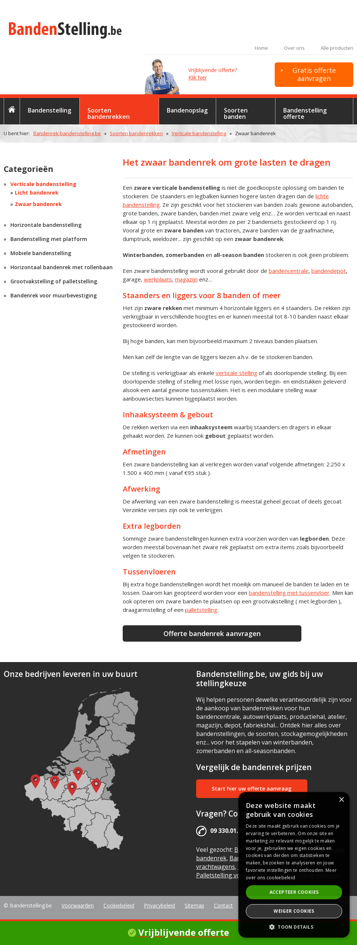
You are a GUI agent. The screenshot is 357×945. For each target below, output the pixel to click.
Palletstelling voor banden (232, 875)
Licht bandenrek (37, 192)
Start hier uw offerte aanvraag (251, 788)
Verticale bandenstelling (199, 133)
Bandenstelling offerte (305, 113)
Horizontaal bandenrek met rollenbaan (61, 267)
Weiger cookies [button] (294, 911)
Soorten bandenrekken (108, 113)
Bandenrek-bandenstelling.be (67, 133)
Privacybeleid (159, 905)
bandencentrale (288, 270)
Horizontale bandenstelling (46, 224)
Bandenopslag (187, 110)
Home (261, 48)
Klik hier (197, 77)
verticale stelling (236, 373)
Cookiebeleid (118, 905)
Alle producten (337, 48)
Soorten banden (236, 113)
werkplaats (158, 279)
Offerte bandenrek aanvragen (212, 633)
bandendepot (328, 270)
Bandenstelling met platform (48, 238)
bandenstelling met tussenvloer (289, 592)
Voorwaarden (78, 905)
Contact (223, 905)
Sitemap (194, 905)
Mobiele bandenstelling (40, 253)
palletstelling (201, 609)
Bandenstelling (49, 110)
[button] (294, 926)
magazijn (186, 279)
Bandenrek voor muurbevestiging (53, 295)
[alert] (294, 865)
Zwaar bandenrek (38, 204)
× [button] (341, 800)
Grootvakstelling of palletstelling (53, 281)
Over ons (294, 48)
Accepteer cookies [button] (294, 892)
